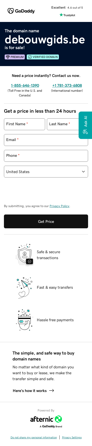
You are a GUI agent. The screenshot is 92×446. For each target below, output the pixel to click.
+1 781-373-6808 (67, 85)
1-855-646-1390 (25, 85)
